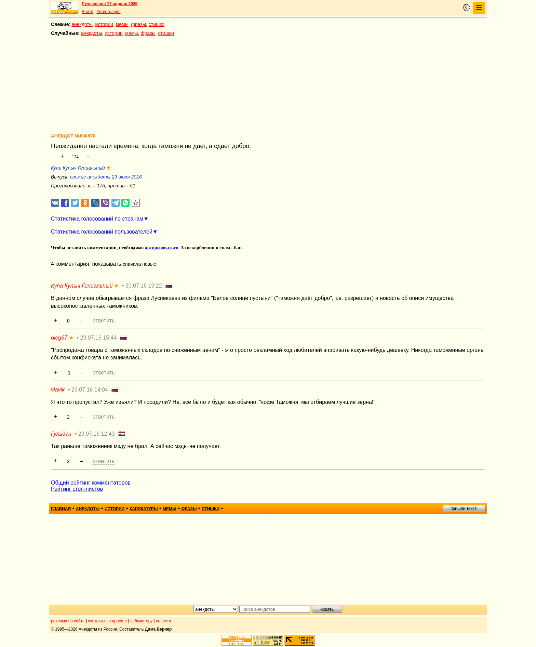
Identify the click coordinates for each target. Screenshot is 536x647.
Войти (87, 11)
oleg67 (59, 338)
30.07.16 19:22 (143, 286)
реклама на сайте (68, 621)
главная (61, 508)
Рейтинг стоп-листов (77, 489)
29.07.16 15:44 (98, 338)
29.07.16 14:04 (89, 390)
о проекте (118, 621)
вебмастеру (141, 621)
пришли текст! (464, 508)
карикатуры (144, 508)
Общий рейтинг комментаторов (91, 483)
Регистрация (108, 11)
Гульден (61, 434)
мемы (122, 24)
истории (104, 24)
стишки (156, 24)
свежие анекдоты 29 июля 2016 (106, 177)
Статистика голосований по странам (97, 219)
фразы (138, 24)
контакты (96, 621)
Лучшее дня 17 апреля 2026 (109, 3)
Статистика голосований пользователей (101, 232)
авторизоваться (161, 247)
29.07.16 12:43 (96, 434)
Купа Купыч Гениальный (78, 168)
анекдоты (82, 24)
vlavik (58, 390)
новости (163, 621)
